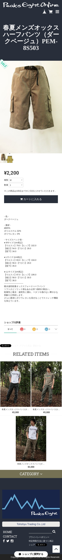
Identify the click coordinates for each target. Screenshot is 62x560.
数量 (6, 185)
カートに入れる (31, 199)
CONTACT (10, 536)
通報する (37, 346)
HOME (7, 532)
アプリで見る (25, 346)
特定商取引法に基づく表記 (41, 541)
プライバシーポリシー (39, 537)
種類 (6, 180)
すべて (10, 329)
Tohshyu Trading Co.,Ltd (31, 524)
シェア (15, 346)
